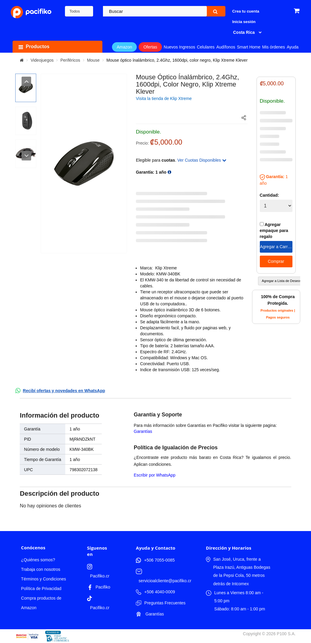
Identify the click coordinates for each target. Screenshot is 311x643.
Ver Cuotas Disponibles (202, 160)
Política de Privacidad (41, 588)
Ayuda (292, 47)
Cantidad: (269, 195)
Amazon (124, 47)
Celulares (206, 47)
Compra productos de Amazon (41, 603)
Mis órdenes (273, 47)
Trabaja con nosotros (40, 569)
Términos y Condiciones (43, 579)
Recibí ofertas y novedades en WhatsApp (64, 390)
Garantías (143, 431)
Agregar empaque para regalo (274, 230)
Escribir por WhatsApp (154, 475)
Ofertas (150, 47)
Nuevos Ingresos (179, 47)
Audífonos (225, 47)
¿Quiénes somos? (38, 559)
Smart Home (248, 47)
